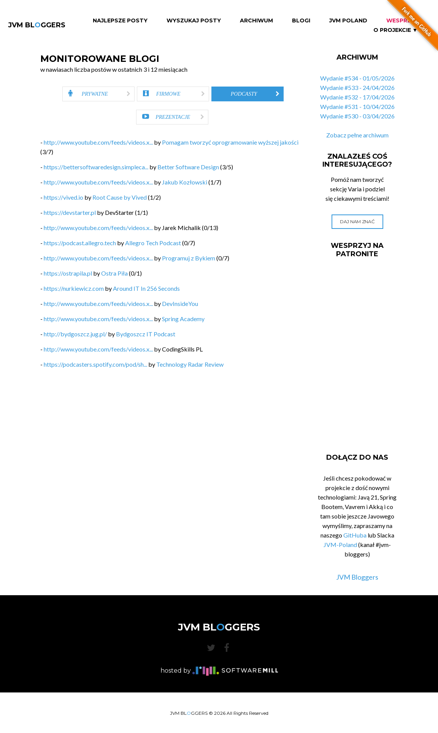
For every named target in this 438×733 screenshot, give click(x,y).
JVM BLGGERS (36, 25)
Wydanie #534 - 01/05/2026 (357, 78)
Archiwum (256, 20)
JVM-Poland (340, 544)
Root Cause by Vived (119, 197)
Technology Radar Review (190, 364)
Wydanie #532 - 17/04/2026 (357, 97)
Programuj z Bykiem (188, 258)
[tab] (98, 94)
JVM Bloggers (357, 577)
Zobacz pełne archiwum (357, 135)
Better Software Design (188, 166)
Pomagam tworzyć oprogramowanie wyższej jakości (230, 142)
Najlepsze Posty (120, 20)
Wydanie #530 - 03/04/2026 (357, 116)
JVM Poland (348, 20)
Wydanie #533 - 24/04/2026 (357, 87)
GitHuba (355, 535)
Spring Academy (183, 318)
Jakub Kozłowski (184, 182)
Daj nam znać (357, 221)
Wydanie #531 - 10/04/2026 (357, 106)
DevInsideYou (180, 303)
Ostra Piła (114, 273)
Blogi (301, 20)
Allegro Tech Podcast (153, 242)
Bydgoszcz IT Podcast (145, 333)
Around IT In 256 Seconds (146, 288)
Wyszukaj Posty (194, 20)
